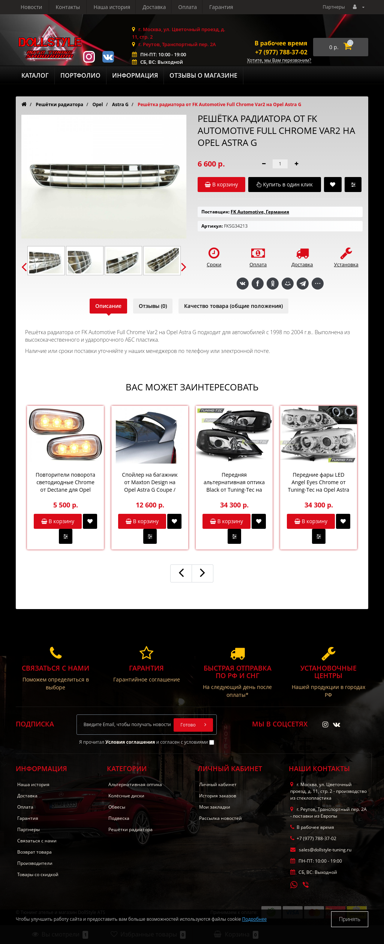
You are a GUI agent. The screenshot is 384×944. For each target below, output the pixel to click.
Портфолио (80, 75)
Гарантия (152, 7)
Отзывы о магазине (203, 75)
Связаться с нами (37, 840)
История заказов (217, 795)
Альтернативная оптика (135, 784)
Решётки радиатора (130, 829)
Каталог (35, 75)
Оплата (117, 7)
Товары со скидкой (37, 874)
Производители (34, 863)
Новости (188, 7)
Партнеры (333, 7)
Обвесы (116, 807)
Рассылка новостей (220, 818)
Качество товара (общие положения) (233, 305)
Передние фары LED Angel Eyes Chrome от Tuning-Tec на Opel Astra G (319, 482)
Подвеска (118, 818)
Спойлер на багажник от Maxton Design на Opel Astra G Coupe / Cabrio (149, 482)
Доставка (82, 7)
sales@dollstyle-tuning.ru (320, 849)
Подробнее (254, 919)
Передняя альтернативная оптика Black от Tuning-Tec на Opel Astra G (234, 482)
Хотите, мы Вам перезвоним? (279, 60)
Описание (108, 305)
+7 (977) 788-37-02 (281, 52)
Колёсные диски (126, 795)
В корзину (57, 521)
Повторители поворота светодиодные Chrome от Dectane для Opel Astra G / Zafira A (65, 482)
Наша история (39, 7)
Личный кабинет (218, 784)
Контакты (224, 7)
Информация (135, 75)
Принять (349, 919)
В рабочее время (281, 43)
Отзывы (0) (153, 305)
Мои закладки (214, 807)
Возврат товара (34, 852)
